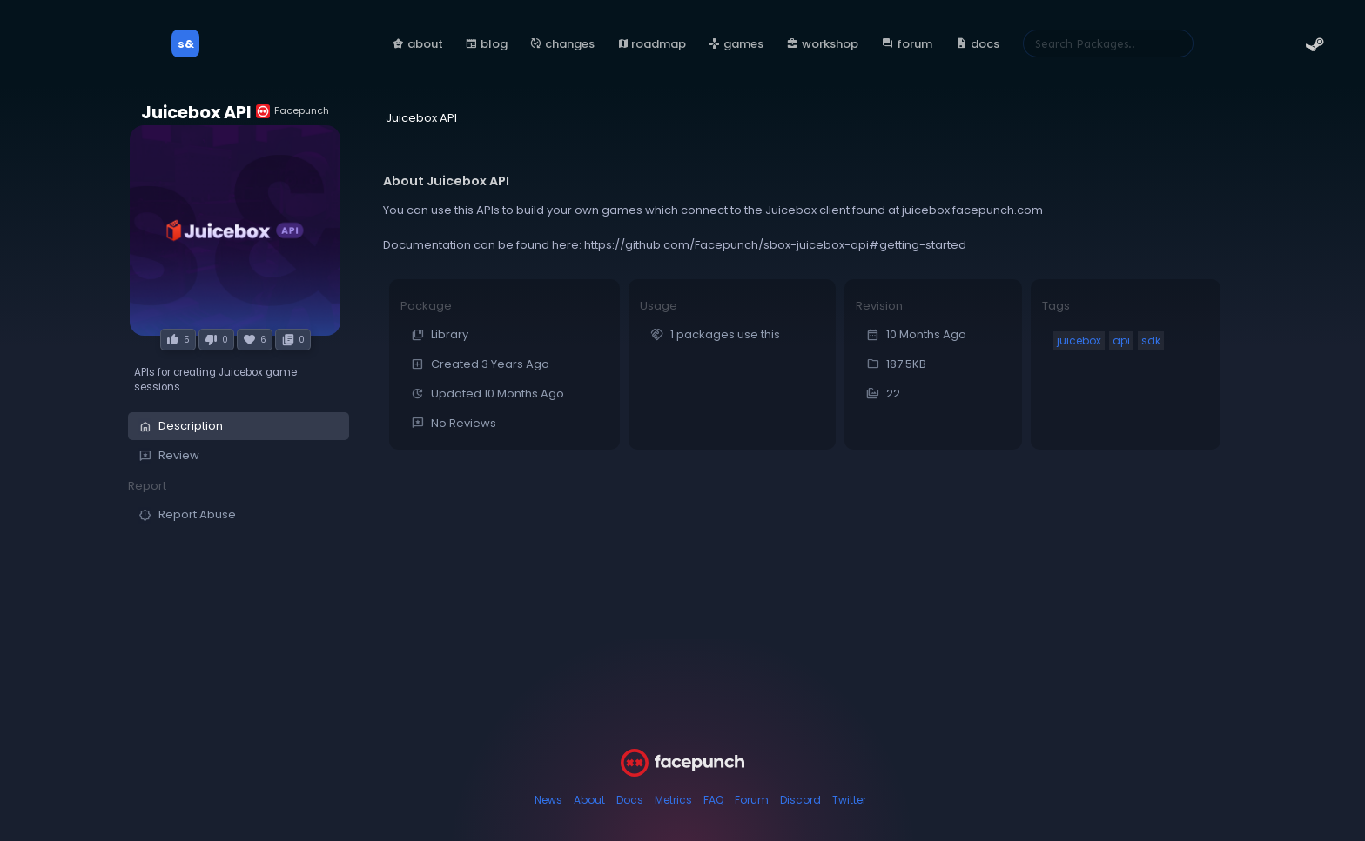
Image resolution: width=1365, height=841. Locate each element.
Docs (629, 799)
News (548, 799)
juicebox (1079, 340)
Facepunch (292, 110)
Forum (752, 799)
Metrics (673, 799)
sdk (1150, 340)
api (1121, 340)
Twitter (849, 799)
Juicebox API (196, 112)
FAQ (713, 799)
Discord (800, 799)
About (589, 799)
